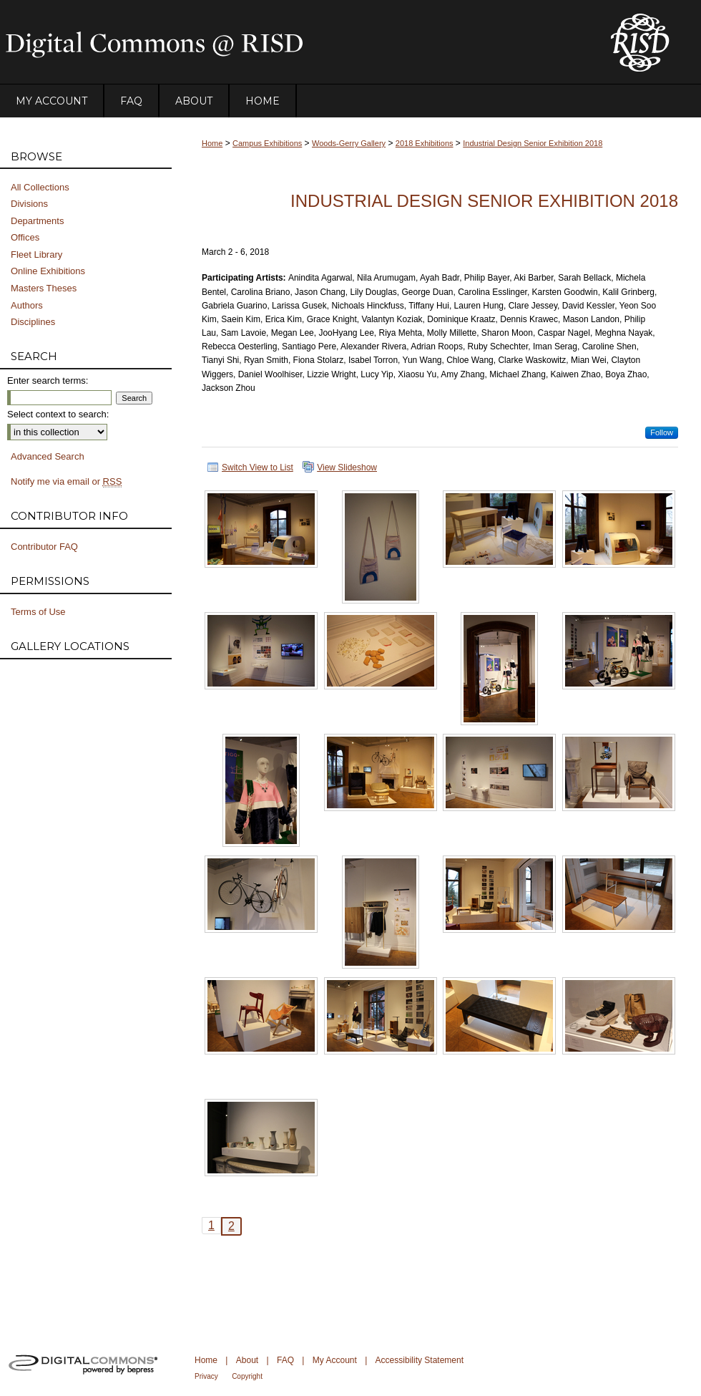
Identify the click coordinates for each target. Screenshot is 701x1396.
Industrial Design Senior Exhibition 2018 (532, 143)
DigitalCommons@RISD (293, 42)
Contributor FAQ (44, 546)
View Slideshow (347, 467)
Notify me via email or (66, 482)
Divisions (29, 203)
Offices (25, 237)
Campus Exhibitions (267, 143)
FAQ (285, 1360)
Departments (37, 220)
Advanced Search (47, 456)
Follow (661, 432)
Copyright (247, 1376)
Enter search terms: (47, 380)
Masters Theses (44, 288)
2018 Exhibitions (425, 143)
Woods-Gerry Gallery (349, 143)
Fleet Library (36, 254)
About (247, 1360)
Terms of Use (38, 611)
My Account (335, 1360)
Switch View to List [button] (257, 467)
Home (212, 143)
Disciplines (33, 321)
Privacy (206, 1376)
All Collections (40, 187)
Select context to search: (58, 414)
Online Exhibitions (48, 271)
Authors (27, 305)
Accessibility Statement (420, 1360)
